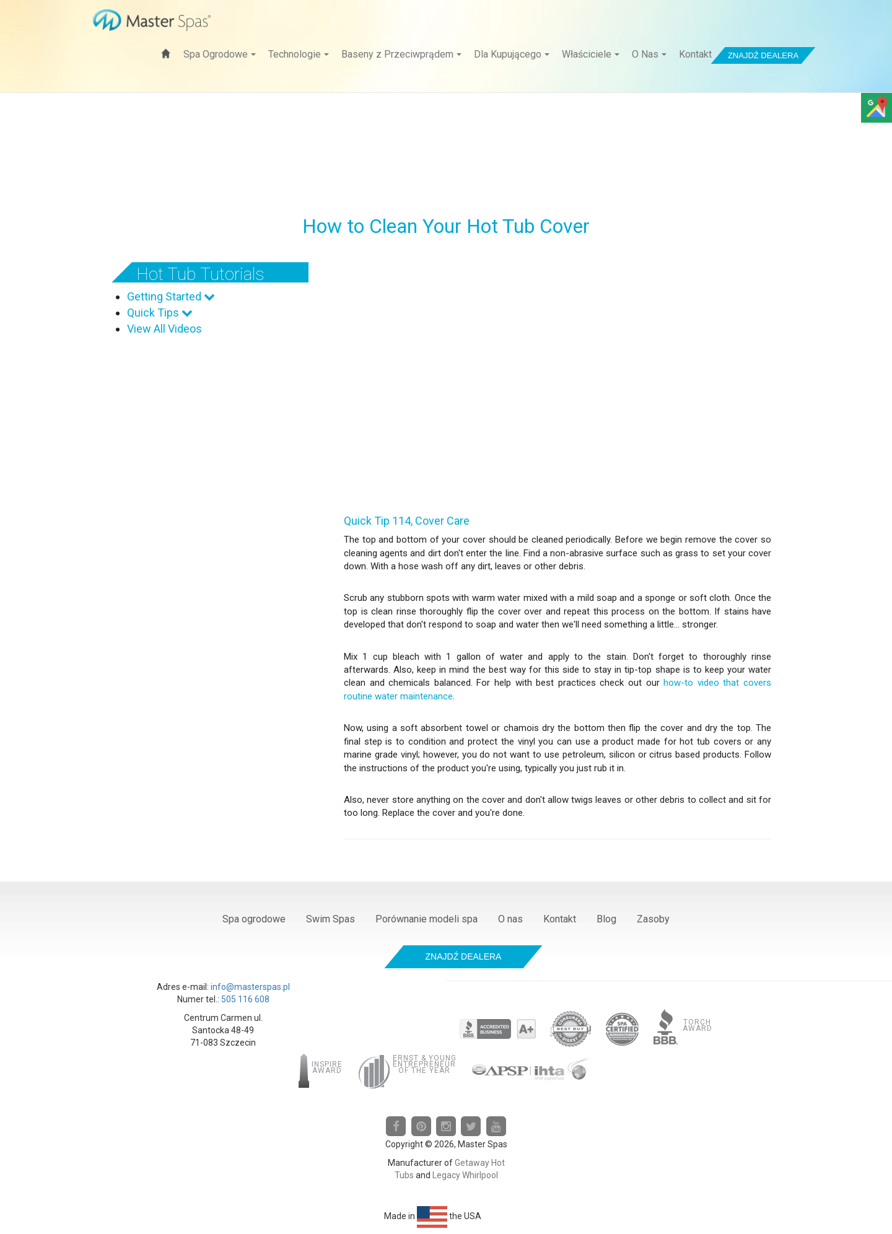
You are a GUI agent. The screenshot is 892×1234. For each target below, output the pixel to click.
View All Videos (164, 328)
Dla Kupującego (511, 54)
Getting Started (171, 296)
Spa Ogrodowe (219, 54)
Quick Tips (160, 312)
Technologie (298, 54)
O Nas (649, 54)
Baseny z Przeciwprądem (401, 54)
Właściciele (590, 54)
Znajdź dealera (763, 55)
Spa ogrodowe (254, 919)
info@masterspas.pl (250, 987)
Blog (606, 919)
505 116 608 (245, 999)
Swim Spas (330, 919)
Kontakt (695, 54)
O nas (510, 919)
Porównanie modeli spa (426, 919)
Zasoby (653, 919)
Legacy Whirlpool (465, 1175)
